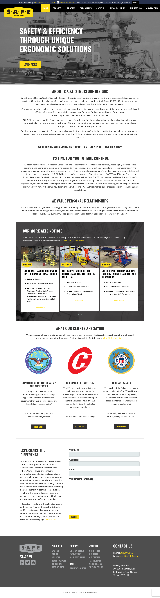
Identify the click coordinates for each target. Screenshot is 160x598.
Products (57, 8)
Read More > (40, 308)
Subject (104, 472)
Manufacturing (77, 557)
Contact (135, 2)
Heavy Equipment (60, 560)
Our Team (93, 554)
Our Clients (94, 557)
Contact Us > (50, 519)
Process (71, 8)
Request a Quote (78, 568)
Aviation (55, 550)
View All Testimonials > (113, 338)
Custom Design (77, 550)
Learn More (30, 64)
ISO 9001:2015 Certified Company (45, 2)
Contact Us (152, 8)
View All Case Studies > (73, 240)
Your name (104, 453)
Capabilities (86, 8)
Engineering (75, 554)
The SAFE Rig (136, 8)
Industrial (57, 563)
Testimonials (94, 560)
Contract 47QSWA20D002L (68, 2)
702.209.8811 (126, 552)
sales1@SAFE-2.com (128, 556)
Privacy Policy (95, 567)
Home (45, 8)
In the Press (94, 550)
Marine (55, 554)
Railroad (56, 557)
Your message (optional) (104, 495)
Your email (104, 462)
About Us (100, 8)
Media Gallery (95, 563)
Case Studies (58, 567)
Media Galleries (117, 8)
